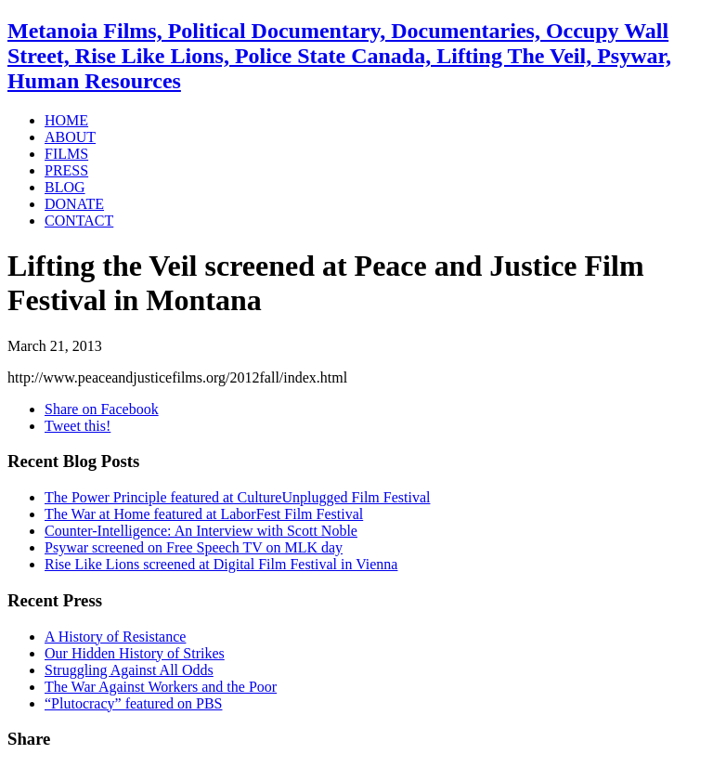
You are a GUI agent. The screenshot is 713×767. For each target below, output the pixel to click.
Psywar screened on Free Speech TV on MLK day (194, 547)
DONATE (74, 204)
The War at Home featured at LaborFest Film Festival (204, 514)
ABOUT (70, 137)
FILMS (66, 154)
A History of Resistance (115, 636)
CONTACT (79, 220)
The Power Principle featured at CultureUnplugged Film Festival (237, 497)
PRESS (66, 170)
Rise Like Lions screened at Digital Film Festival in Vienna (221, 564)
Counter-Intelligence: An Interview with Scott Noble (201, 531)
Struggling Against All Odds (129, 670)
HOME (66, 120)
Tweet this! (77, 426)
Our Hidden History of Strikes (135, 653)
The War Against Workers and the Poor (161, 687)
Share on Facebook (102, 409)
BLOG (65, 187)
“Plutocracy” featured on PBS (134, 703)
